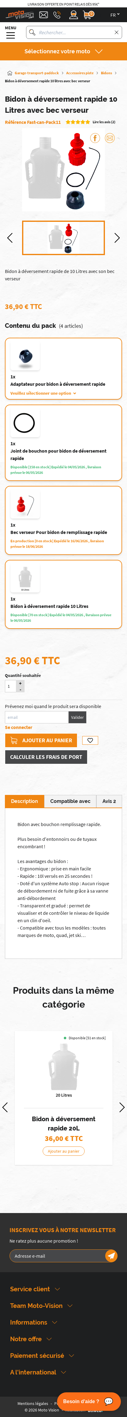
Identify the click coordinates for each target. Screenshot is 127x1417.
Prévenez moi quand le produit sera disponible (53, 706)
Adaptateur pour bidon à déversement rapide (57, 384)
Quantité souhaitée (23, 675)
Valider (77, 717)
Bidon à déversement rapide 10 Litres (49, 606)
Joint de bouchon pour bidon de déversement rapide (58, 454)
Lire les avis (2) (104, 122)
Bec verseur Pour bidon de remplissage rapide (58, 532)
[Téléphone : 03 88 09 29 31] (57, 14)
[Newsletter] (111, 1256)
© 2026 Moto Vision (42, 1410)
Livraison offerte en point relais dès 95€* (63, 4)
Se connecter (18, 727)
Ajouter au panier (41, 740)
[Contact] (43, 14)
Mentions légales (32, 1403)
